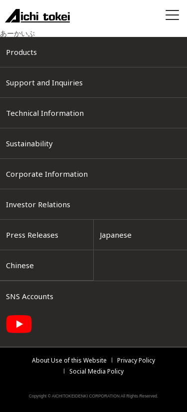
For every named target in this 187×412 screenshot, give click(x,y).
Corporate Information (47, 174)
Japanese (116, 235)
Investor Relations (38, 204)
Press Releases (32, 235)
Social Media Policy (96, 371)
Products (21, 52)
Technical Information (45, 113)
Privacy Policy (136, 360)
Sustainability (29, 143)
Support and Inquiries (44, 82)
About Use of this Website (69, 360)
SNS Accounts (29, 296)
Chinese (20, 265)
